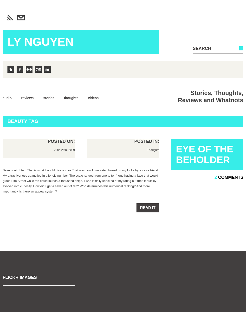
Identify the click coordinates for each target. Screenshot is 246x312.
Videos (93, 98)
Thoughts (71, 98)
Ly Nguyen (40, 42)
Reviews (27, 98)
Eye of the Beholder (204, 154)
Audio (7, 98)
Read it (147, 208)
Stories (48, 98)
